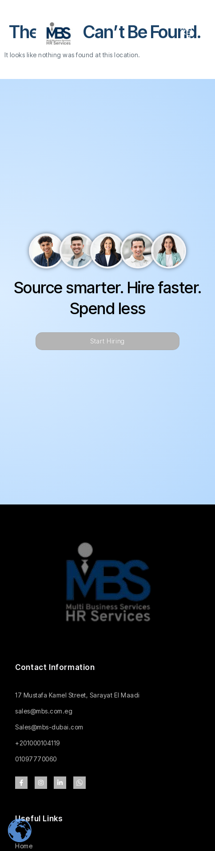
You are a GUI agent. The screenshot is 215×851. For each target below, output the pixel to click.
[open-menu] (187, 34)
